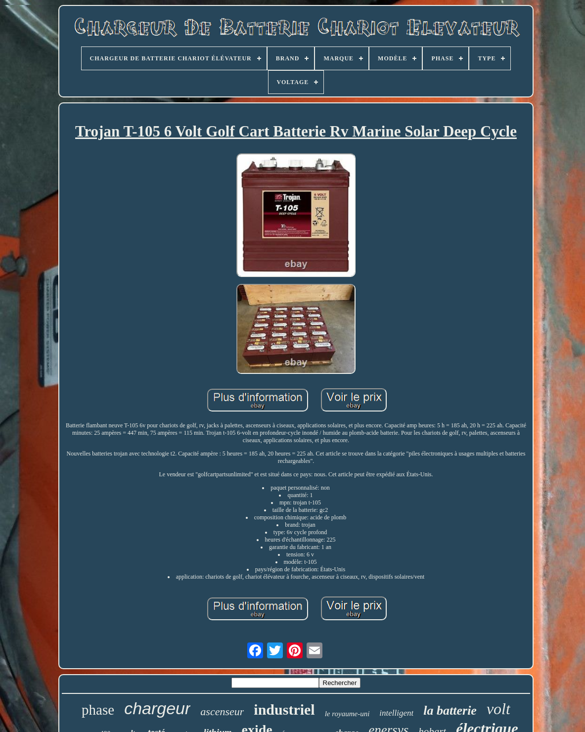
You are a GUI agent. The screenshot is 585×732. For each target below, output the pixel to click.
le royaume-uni (347, 714)
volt (498, 709)
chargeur (157, 708)
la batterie (450, 710)
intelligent (396, 713)
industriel (284, 709)
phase (98, 710)
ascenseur (222, 711)
